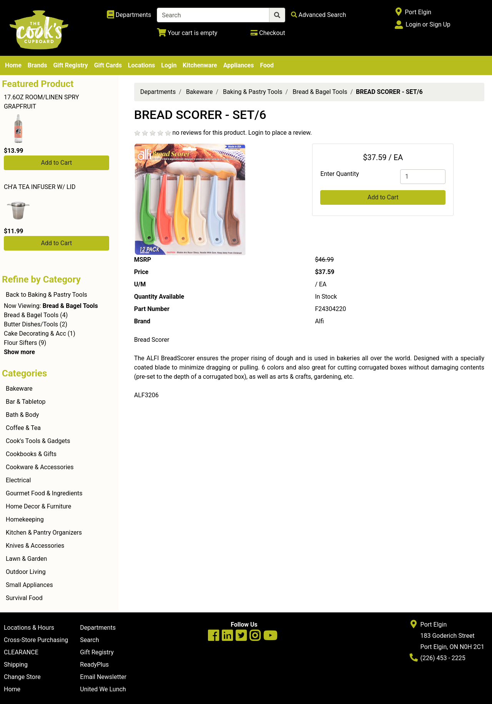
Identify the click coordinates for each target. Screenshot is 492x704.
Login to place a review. (280, 132)
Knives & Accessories (35, 545)
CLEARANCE (21, 652)
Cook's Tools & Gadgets (38, 441)
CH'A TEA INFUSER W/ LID (39, 187)
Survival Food (24, 598)
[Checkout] (268, 33)
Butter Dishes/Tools (31, 324)
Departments (158, 91)
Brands (37, 65)
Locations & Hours (29, 627)
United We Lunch (103, 689)
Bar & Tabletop (26, 401)
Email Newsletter (103, 677)
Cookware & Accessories (40, 467)
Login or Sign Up (428, 24)
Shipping (16, 664)
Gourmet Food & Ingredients (44, 493)
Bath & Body (22, 414)
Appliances (238, 65)
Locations (141, 65)
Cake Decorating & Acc (35, 333)
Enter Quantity (339, 173)
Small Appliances (29, 585)
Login (168, 65)
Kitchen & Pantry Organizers (44, 532)
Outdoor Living (26, 571)
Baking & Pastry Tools (253, 91)
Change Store (22, 677)
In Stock (326, 296)
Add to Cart (56, 162)
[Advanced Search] (318, 14)
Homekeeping (25, 519)
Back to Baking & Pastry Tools (46, 294)
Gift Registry (70, 65)
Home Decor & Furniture (38, 506)
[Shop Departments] (129, 15)
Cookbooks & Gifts (31, 454)
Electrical (18, 480)
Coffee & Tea (23, 427)
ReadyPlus (94, 664)
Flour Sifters (20, 342)
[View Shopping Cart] (187, 33)
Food (267, 65)
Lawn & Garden (26, 558)
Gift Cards (108, 65)
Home (13, 65)
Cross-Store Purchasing (36, 640)
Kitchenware (200, 65)
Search (89, 640)
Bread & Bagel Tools (31, 315)
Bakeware (19, 388)
